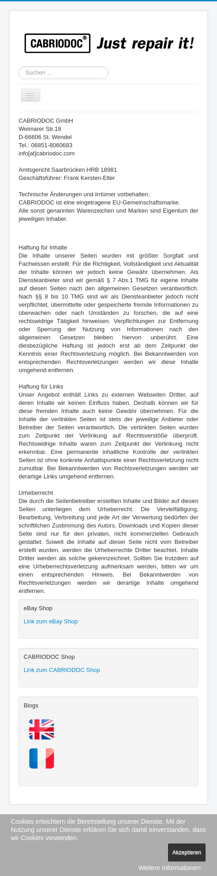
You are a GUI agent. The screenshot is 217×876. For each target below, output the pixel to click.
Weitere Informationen (169, 867)
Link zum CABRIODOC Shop (62, 670)
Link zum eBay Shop (51, 621)
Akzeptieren (187, 852)
